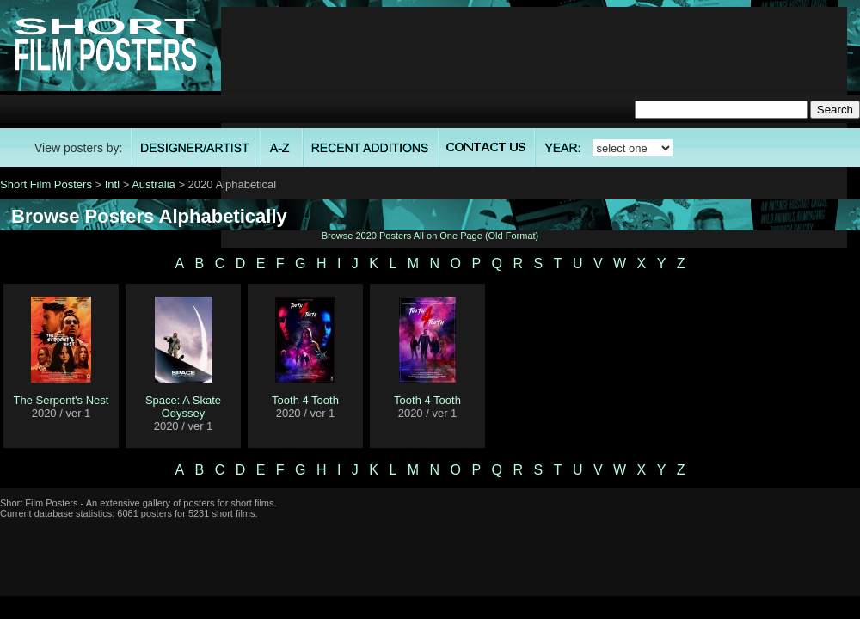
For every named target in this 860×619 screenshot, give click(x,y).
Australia (153, 184)
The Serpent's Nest (61, 400)
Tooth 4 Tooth (305, 400)
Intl (112, 184)
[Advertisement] (534, 127)
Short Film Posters (46, 184)
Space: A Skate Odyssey (183, 407)
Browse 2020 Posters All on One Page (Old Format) (430, 235)
